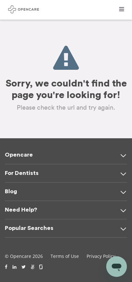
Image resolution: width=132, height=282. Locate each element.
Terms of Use (65, 256)
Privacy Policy (101, 256)
